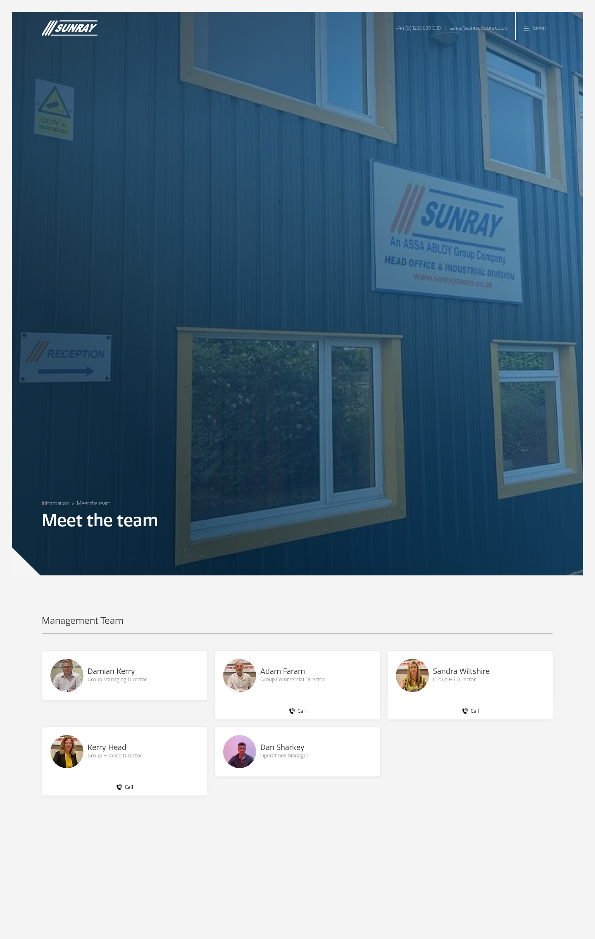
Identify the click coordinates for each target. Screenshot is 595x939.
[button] (534, 26)
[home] (73, 24)
